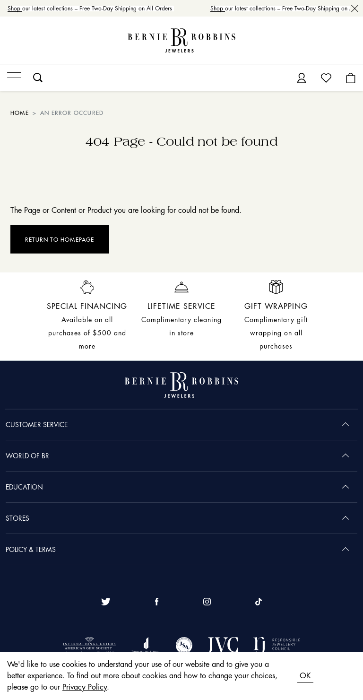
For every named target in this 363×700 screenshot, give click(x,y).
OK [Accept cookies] (305, 676)
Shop (16, 8)
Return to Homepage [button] (60, 240)
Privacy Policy (84, 687)
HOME (19, 113)
